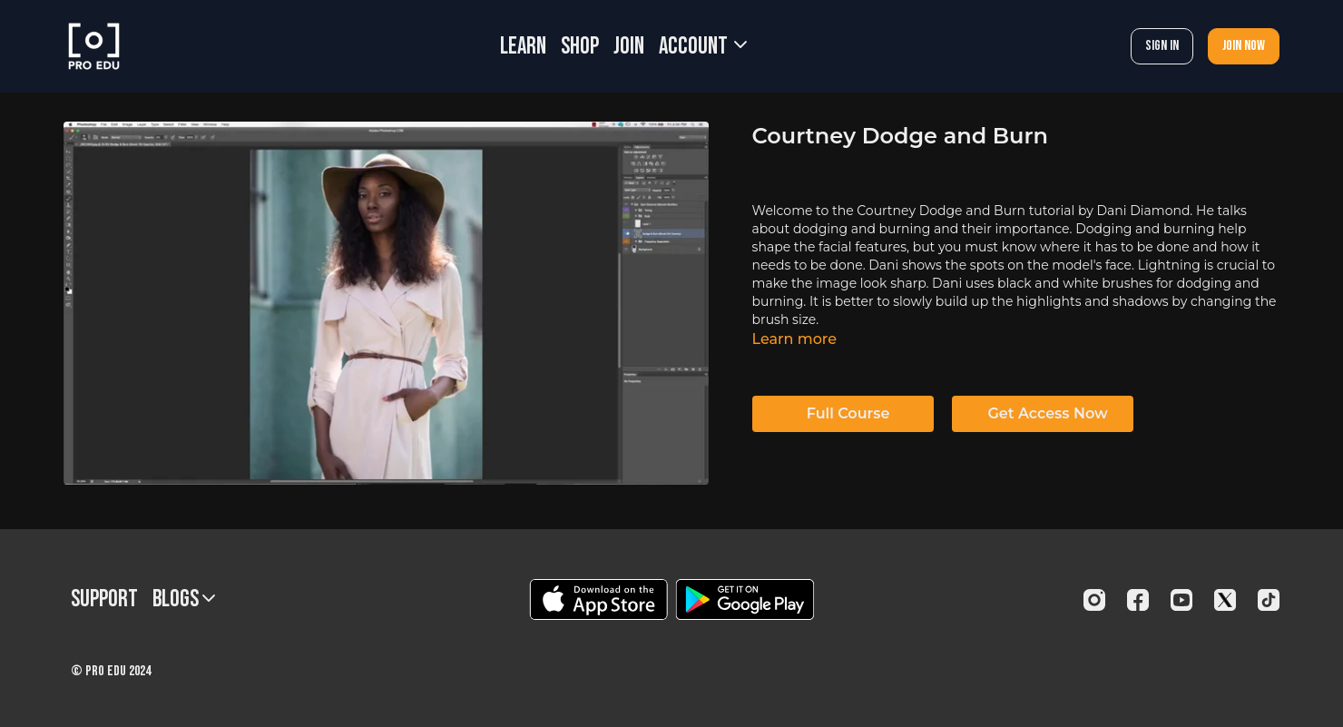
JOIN (628, 47)
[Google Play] (745, 599)
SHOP (580, 47)
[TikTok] (1268, 600)
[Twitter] (1225, 600)
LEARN (523, 47)
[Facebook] (1138, 600)
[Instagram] (1094, 600)
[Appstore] (598, 599)
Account (703, 47)
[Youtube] (1181, 600)
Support (104, 599)
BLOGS (183, 599)
